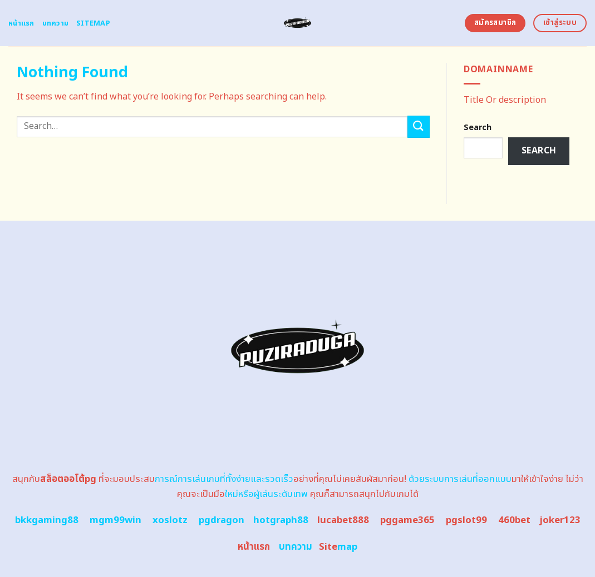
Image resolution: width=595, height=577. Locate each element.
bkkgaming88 (46, 520)
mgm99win (115, 520)
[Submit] (418, 126)
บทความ (55, 23)
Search (477, 127)
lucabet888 (343, 520)
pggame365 (407, 520)
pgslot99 (466, 520)
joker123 (560, 520)
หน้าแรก (21, 23)
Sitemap (93, 23)
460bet (514, 520)
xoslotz (170, 520)
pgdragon (221, 520)
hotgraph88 (280, 520)
